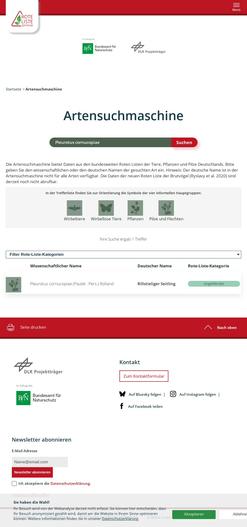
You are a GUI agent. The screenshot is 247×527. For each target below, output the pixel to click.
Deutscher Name (154, 266)
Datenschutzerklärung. (70, 483)
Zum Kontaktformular (144, 376)
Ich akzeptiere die (54, 483)
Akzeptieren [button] (194, 514)
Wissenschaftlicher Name (56, 266)
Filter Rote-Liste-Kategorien (37, 254)
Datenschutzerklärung (120, 518)
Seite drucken (26, 327)
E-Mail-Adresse (24, 450)
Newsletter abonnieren (32, 472)
